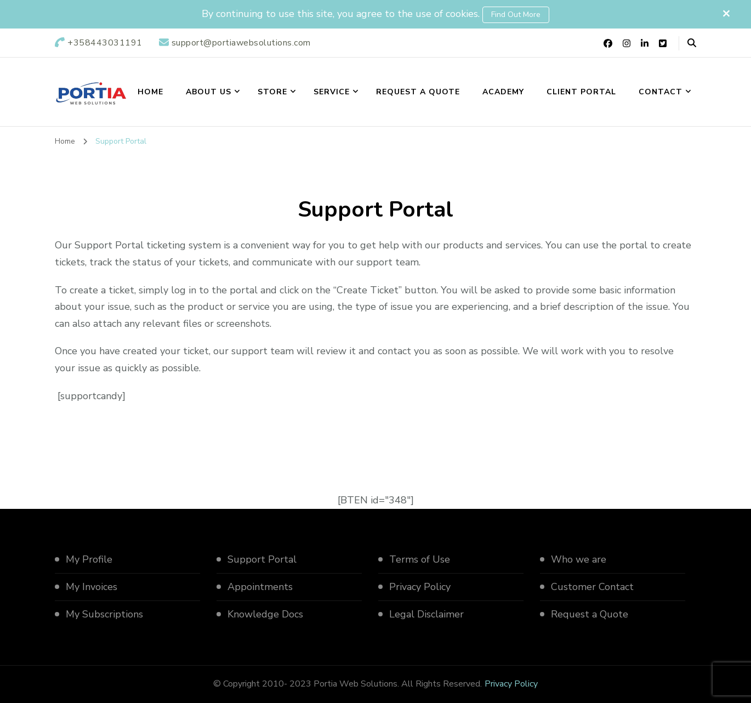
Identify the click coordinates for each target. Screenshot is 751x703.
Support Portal (262, 559)
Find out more (516, 14)
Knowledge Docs (265, 614)
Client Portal (581, 92)
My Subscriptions (104, 614)
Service (332, 92)
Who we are (578, 559)
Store (272, 92)
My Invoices (91, 586)
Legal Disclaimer (426, 614)
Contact (660, 92)
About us (208, 92)
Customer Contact (592, 586)
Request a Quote (418, 92)
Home (150, 92)
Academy (503, 92)
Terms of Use (419, 559)
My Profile (89, 559)
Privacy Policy (420, 586)
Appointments (260, 586)
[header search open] (691, 43)
